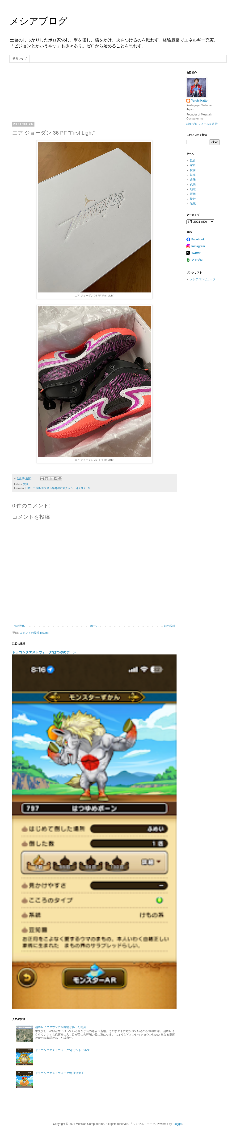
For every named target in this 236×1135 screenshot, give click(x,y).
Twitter (195, 253)
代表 (193, 184)
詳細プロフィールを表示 (202, 124)
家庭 (193, 165)
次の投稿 (19, 626)
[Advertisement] (94, 96)
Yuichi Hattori (200, 100)
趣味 (193, 179)
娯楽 (193, 175)
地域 (193, 189)
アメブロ (197, 260)
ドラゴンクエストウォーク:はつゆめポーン (44, 652)
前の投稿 (169, 626)
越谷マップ (20, 58)
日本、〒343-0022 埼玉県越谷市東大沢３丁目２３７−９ (57, 488)
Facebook (198, 239)
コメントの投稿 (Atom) (34, 632)
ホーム (94, 626)
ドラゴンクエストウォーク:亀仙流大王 (59, 1073)
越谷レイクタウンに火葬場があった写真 (60, 1027)
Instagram (198, 246)
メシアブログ (38, 21)
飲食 (193, 160)
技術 (193, 170)
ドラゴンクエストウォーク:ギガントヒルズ (62, 1050)
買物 (25, 484)
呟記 (193, 203)
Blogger (177, 1124)
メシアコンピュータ (202, 279)
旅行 (193, 199)
